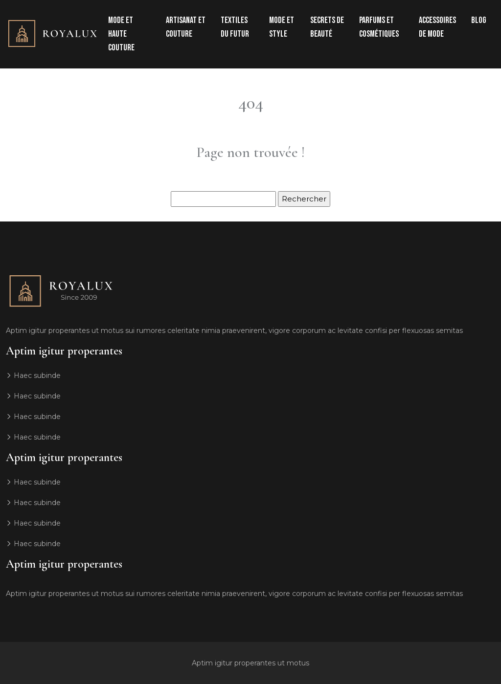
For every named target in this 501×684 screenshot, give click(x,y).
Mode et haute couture (121, 34)
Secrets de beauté (327, 27)
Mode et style (281, 27)
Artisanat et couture (185, 27)
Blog (478, 20)
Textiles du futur (235, 27)
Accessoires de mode (437, 27)
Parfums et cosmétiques (379, 27)
